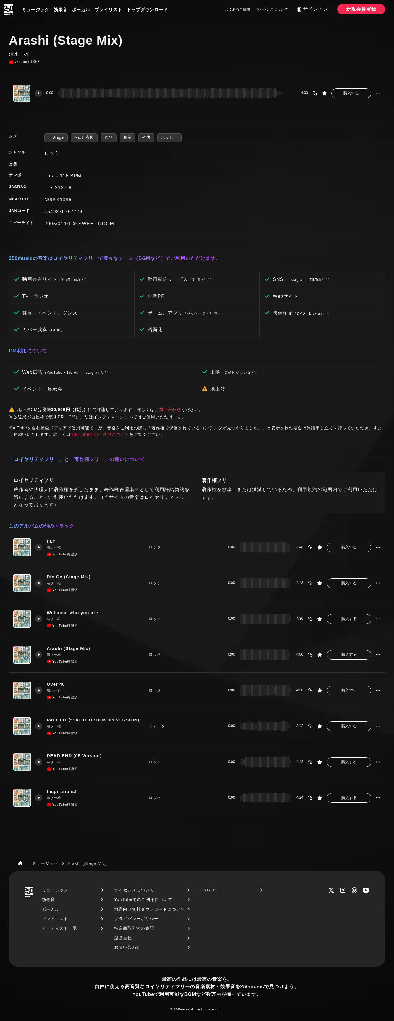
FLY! (52, 541)
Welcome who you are (73, 612)
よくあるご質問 (237, 9)
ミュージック (35, 9)
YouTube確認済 (24, 62)
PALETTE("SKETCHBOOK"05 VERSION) (94, 720)
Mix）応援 (84, 137)
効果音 (60, 9)
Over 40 (56, 684)
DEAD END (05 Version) (75, 755)
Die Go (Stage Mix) (70, 577)
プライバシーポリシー (136, 918)
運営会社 (123, 938)
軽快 (146, 137)
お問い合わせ (167, 409)
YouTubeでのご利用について (100, 434)
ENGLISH (211, 890)
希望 (127, 137)
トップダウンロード (147, 9)
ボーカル (81, 9)
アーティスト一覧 (59, 928)
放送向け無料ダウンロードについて (149, 909)
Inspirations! (62, 791)
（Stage (56, 137)
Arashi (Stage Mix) (70, 648)
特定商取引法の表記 (134, 928)
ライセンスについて (272, 9)
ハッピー (169, 137)
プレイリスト (108, 9)
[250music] (8, 9)
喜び (108, 137)
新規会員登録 (361, 9)
